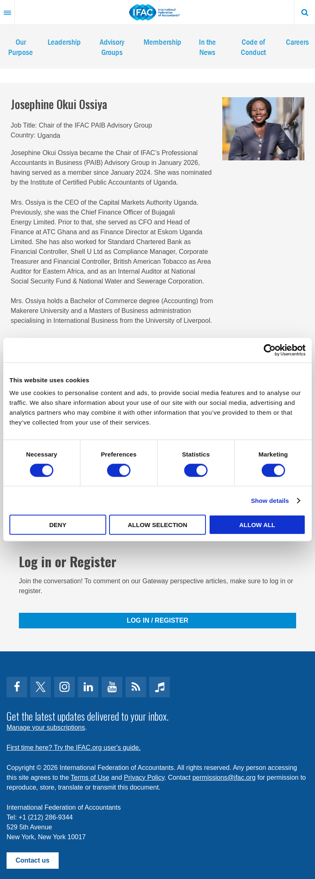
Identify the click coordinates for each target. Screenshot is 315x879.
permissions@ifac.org (224, 777)
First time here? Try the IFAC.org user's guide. (74, 747)
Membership (162, 42)
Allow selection (157, 524)
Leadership (64, 42)
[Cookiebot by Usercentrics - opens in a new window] (270, 350)
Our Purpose (20, 47)
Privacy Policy (144, 777)
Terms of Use (90, 777)
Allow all (257, 524)
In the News (207, 47)
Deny (57, 524)
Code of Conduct (253, 47)
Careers (297, 42)
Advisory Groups (112, 47)
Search (304, 12)
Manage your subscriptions (46, 727)
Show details (270, 500)
